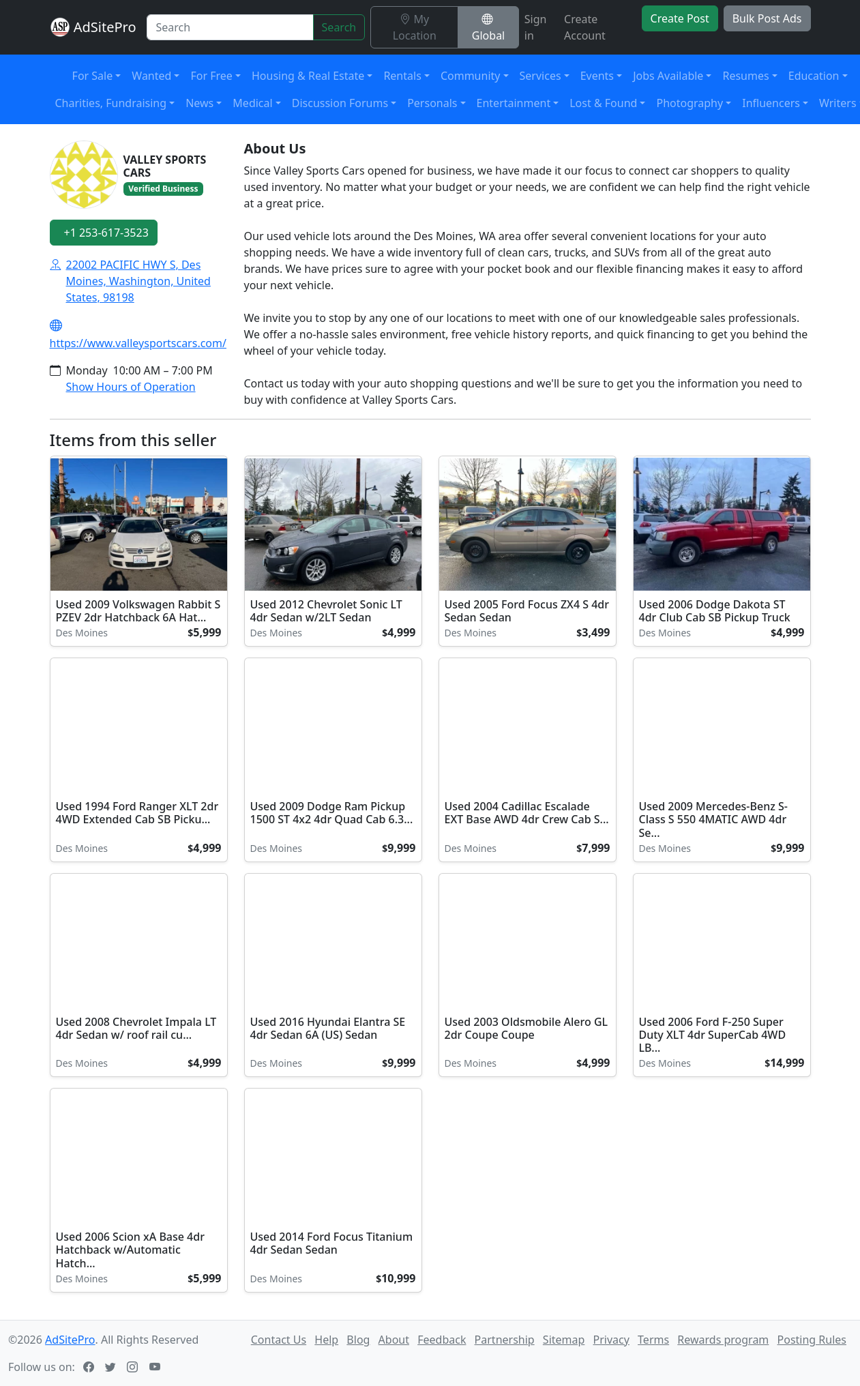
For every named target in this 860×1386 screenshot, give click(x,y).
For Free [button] (211, 75)
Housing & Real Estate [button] (308, 75)
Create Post (680, 18)
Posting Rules (811, 1339)
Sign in (535, 27)
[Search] (230, 27)
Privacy (611, 1339)
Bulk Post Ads (767, 18)
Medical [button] (252, 102)
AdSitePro (105, 27)
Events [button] (597, 75)
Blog (358, 1339)
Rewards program (723, 1339)
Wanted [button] (151, 75)
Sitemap (564, 1339)
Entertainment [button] (514, 102)
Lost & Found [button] (603, 102)
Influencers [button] (771, 102)
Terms (653, 1339)
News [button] (199, 102)
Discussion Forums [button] (340, 102)
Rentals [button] (402, 75)
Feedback (441, 1339)
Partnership (505, 1339)
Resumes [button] (745, 75)
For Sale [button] (92, 75)
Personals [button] (432, 102)
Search (339, 27)
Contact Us (278, 1339)
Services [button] (540, 75)
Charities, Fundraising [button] (111, 102)
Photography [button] (689, 102)
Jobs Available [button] (668, 75)
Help (326, 1339)
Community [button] (471, 75)
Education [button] (814, 75)
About (394, 1339)
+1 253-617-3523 (106, 232)
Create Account (585, 27)
